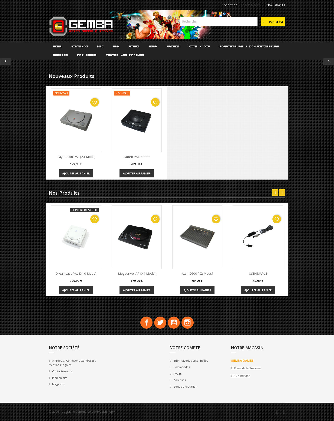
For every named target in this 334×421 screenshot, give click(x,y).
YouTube (174, 323)
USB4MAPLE (258, 273)
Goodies (60, 55)
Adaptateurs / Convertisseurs (249, 46)
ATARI (134, 46)
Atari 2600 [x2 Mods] (197, 273)
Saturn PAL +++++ (137, 156)
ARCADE (173, 46)
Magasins (58, 385)
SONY (153, 46)
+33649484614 (274, 5)
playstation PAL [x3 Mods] (75, 156)
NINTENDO (79, 46)
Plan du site (59, 378)
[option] (167, 61)
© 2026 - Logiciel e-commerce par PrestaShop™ (82, 412)
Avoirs (177, 374)
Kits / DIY (199, 46)
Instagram (188, 323)
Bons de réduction (185, 387)
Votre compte (185, 348)
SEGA (57, 46)
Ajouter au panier (76, 173)
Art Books (86, 55)
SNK (116, 46)
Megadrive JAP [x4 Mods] (136, 273)
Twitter (159, 323)
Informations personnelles (190, 361)
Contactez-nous (62, 372)
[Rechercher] (219, 21)
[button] (25, 61)
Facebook (145, 323)
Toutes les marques (125, 55)
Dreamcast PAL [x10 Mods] (76, 273)
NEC (100, 46)
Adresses (179, 381)
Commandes (181, 368)
